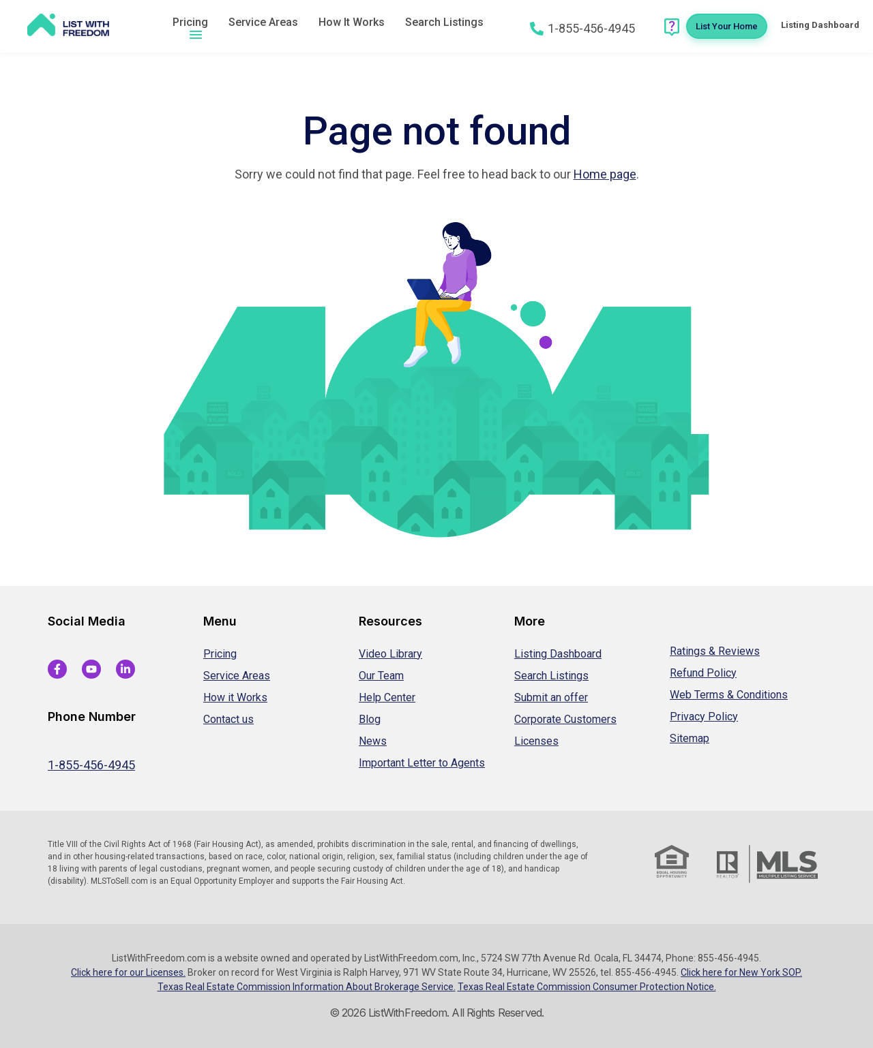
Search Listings (444, 22)
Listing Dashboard (558, 653)
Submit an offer (551, 697)
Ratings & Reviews (715, 651)
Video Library (390, 653)
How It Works (352, 22)
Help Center (387, 697)
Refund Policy (703, 672)
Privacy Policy (704, 716)
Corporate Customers (565, 719)
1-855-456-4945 (91, 765)
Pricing (190, 22)
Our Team (381, 675)
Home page (605, 174)
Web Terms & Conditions (729, 694)
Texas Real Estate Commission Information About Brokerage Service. (307, 986)
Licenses (536, 741)
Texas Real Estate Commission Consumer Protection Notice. (587, 986)
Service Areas (263, 22)
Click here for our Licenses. (128, 972)
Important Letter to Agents (422, 762)
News (373, 741)
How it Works (235, 697)
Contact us (228, 719)
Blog (370, 719)
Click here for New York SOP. (741, 972)
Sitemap (689, 738)
